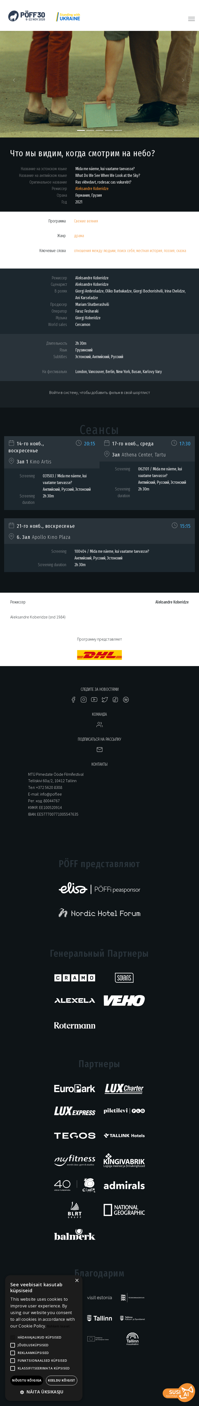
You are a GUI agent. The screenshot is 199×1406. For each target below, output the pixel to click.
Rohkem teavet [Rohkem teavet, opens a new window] (58, 1326)
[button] (15, 81)
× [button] (77, 1281)
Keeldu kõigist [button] (61, 1380)
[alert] (43, 1338)
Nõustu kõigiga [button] (27, 1380)
